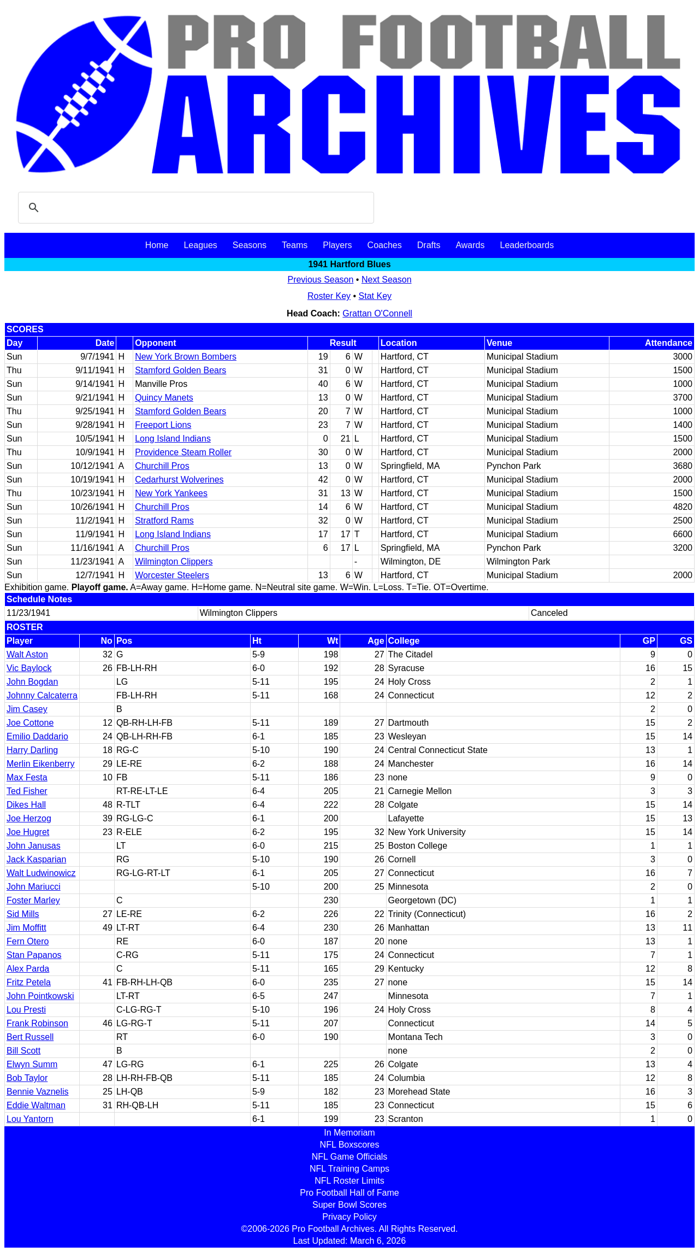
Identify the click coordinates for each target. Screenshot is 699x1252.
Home (157, 245)
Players (337, 245)
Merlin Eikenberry (40, 763)
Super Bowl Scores (349, 1204)
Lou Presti (26, 1009)
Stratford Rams (164, 520)
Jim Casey (27, 709)
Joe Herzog (29, 818)
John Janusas (34, 845)
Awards (469, 245)
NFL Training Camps (349, 1168)
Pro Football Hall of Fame (349, 1192)
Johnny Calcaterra (42, 695)
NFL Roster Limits (349, 1180)
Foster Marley (33, 900)
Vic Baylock (29, 668)
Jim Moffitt (26, 927)
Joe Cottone (30, 722)
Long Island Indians (173, 438)
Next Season (387, 279)
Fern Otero (28, 941)
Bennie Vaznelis (38, 1091)
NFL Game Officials (350, 1156)
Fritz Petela (29, 982)
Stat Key (375, 296)
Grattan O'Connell (377, 313)
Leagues (200, 245)
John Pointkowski (40, 996)
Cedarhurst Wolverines (179, 479)
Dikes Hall (26, 804)
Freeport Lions (163, 425)
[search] (194, 207)
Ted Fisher (27, 791)
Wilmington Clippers (173, 561)
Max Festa (27, 777)
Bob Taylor (27, 1078)
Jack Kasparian (36, 859)
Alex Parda (28, 968)
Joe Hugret (28, 832)
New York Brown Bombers (185, 356)
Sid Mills (23, 914)
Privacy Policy (349, 1216)
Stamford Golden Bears (180, 370)
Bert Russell (30, 1037)
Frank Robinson (37, 1023)
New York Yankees (171, 493)
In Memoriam (349, 1132)
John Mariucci (34, 886)
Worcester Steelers (172, 575)
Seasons (249, 245)
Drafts (429, 245)
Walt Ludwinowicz (41, 873)
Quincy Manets (164, 397)
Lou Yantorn (30, 1119)
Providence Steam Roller (183, 452)
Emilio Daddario (37, 736)
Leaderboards (527, 245)
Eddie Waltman (36, 1105)
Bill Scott (23, 1050)
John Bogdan (32, 681)
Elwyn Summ (32, 1064)
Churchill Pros (162, 466)
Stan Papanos (34, 955)
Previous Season (320, 279)
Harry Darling (32, 750)
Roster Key (329, 296)
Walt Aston (27, 654)
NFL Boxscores (350, 1144)
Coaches (385, 245)
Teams (294, 245)
